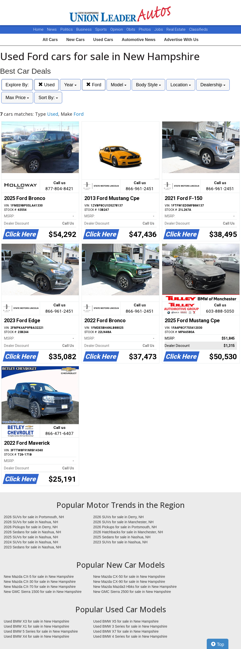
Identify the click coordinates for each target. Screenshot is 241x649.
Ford (93, 84)
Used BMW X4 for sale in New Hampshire (36, 636)
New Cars (75, 39)
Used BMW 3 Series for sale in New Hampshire (130, 626)
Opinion (117, 29)
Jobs (159, 29)
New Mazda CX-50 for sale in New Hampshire (129, 577)
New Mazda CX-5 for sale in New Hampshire (39, 577)
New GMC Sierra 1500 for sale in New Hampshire (43, 592)
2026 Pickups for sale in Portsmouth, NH (125, 527)
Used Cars (103, 39)
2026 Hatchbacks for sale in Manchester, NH (128, 532)
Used (46, 84)
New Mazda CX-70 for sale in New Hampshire (40, 587)
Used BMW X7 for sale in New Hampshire (126, 631)
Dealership (212, 84)
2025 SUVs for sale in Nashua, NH (31, 537)
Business (84, 29)
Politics (66, 29)
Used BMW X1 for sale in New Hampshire (36, 626)
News (52, 29)
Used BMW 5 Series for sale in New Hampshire (41, 631)
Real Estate (176, 29)
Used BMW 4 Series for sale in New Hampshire (130, 636)
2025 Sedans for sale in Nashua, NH (121, 537)
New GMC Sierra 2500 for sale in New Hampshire (132, 592)
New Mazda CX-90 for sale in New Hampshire (129, 582)
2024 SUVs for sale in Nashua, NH (31, 542)
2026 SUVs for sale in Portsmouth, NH (34, 517)
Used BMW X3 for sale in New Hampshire (36, 621)
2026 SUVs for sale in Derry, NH (118, 517)
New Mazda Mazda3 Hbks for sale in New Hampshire (135, 587)
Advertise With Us (181, 39)
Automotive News (138, 39)
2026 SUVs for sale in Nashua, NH (31, 522)
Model (118, 84)
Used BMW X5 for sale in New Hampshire (126, 621)
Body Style (148, 84)
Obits (131, 29)
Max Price (17, 97)
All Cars (50, 39)
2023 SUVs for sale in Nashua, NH (120, 542)
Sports (101, 29)
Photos (145, 29)
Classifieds (198, 29)
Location (180, 84)
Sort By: (48, 97)
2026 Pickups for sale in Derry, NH (31, 527)
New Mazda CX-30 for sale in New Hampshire (40, 582)
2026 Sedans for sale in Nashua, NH (32, 532)
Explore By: (17, 84)
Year (70, 84)
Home (38, 29)
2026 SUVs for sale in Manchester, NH (123, 522)
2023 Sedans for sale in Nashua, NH (32, 547)
